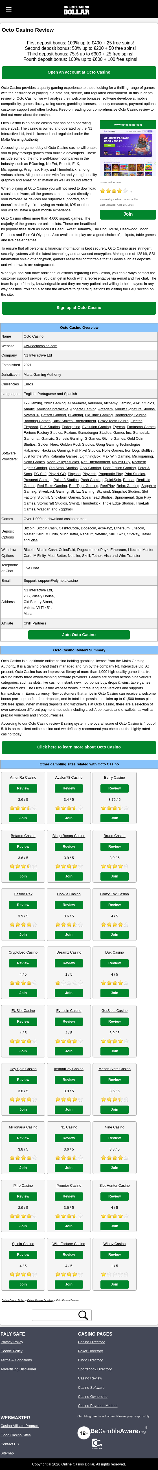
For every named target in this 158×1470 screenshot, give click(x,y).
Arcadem (105, 409)
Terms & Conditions (16, 1360)
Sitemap (7, 1453)
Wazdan (43, 509)
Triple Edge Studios (118, 503)
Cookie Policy (12, 1351)
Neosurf (86, 534)
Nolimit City (121, 462)
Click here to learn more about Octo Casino (79, 747)
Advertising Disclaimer (18, 1369)
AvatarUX (31, 415)
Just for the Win (36, 456)
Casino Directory (91, 1342)
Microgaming (142, 456)
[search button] (83, 1315)
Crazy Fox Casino (114, 894)
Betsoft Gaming (53, 415)
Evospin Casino (69, 1010)
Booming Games (37, 421)
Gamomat (32, 438)
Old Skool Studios (63, 468)
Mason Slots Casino (114, 1069)
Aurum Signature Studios (135, 409)
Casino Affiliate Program (20, 1426)
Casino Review (90, 1378)
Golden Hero (48, 444)
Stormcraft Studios (52, 503)
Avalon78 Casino (69, 777)
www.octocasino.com (128, 124)
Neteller (101, 534)
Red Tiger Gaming (83, 486)
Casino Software (91, 1387)
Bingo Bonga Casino (68, 836)
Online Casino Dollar (77, 1464)
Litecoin (138, 528)
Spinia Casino (23, 1244)
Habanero (32, 450)
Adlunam (95, 403)
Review (23, 788)
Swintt (74, 503)
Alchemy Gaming (117, 403)
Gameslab (141, 432)
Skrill (121, 534)
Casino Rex (23, 894)
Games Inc (122, 432)
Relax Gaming (128, 486)
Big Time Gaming (99, 415)
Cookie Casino (68, 894)
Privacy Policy (12, 1342)
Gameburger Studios (94, 432)
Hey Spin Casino (23, 1069)
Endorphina (71, 427)
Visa (34, 540)
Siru (112, 534)
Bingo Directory (90, 1360)
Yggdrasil (65, 509)
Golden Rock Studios (77, 444)
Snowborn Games (65, 497)
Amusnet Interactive (52, 409)
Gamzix (47, 438)
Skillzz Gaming (83, 491)
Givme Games (113, 438)
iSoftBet (147, 450)
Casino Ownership (92, 1396)
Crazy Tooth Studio (113, 421)
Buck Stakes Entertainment (74, 421)
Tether (146, 534)
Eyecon (119, 427)
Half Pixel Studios (86, 450)
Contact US (10, 1444)
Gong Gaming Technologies (118, 444)
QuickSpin (112, 480)
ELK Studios (50, 427)
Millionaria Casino (23, 1127)
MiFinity (51, 534)
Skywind (103, 491)
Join (128, 214)
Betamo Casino (23, 836)
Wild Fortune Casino (68, 1244)
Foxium (70, 432)
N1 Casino (68, 1127)
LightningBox (90, 456)
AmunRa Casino (23, 777)
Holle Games (112, 450)
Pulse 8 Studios (66, 480)
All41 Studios (143, 403)
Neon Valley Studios (63, 462)
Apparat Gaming (83, 409)
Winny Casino (115, 1244)
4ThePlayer (77, 403)
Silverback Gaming (53, 491)
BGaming (75, 415)
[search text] (55, 1315)
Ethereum (122, 528)
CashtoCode (69, 528)
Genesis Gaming (69, 438)
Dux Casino (114, 952)
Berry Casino (114, 777)
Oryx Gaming (90, 468)
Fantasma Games (141, 427)
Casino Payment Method (97, 1406)
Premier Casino (68, 1185)
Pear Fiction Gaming (119, 468)
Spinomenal (124, 497)
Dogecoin (88, 528)
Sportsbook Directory (94, 1369)
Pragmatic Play (110, 474)
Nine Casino (114, 1127)
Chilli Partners (35, 623)
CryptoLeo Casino (23, 952)
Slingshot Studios (126, 491)
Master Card (33, 534)
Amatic (29, 409)
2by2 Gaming (54, 403)
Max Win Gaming (116, 456)
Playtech (89, 474)
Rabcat (129, 480)
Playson (74, 474)
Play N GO (57, 474)
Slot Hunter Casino (114, 1185)
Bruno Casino (115, 836)
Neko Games (34, 462)
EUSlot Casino (23, 1010)
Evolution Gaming (96, 427)
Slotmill (43, 497)
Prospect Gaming (38, 480)
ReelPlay (107, 486)
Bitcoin (29, 528)
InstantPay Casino (69, 1069)
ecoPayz (105, 528)
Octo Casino (108, 764)
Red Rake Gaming (52, 486)
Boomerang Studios (130, 415)
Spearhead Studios (97, 497)
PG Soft (40, 474)
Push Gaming (92, 480)
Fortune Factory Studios (43, 432)
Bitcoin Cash (46, 528)
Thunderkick (90, 503)
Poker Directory (90, 1351)
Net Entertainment (95, 462)
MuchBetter (69, 534)
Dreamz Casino (68, 952)
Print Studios (134, 474)
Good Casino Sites (16, 1435)
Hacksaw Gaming (55, 450)
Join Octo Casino (79, 634)
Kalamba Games (64, 456)
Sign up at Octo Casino (79, 307)
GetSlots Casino (115, 1010)
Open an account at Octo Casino (79, 72)
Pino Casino (23, 1185)
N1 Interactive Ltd (38, 355)
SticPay (133, 534)
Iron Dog (132, 450)
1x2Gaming (33, 403)
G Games (92, 438)
